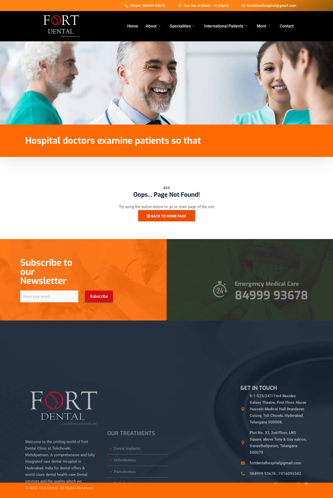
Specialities (182, 26)
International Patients (226, 26)
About (153, 26)
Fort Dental (48, 482)
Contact (287, 26)
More (264, 26)
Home (132, 26)
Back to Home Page (166, 216)
